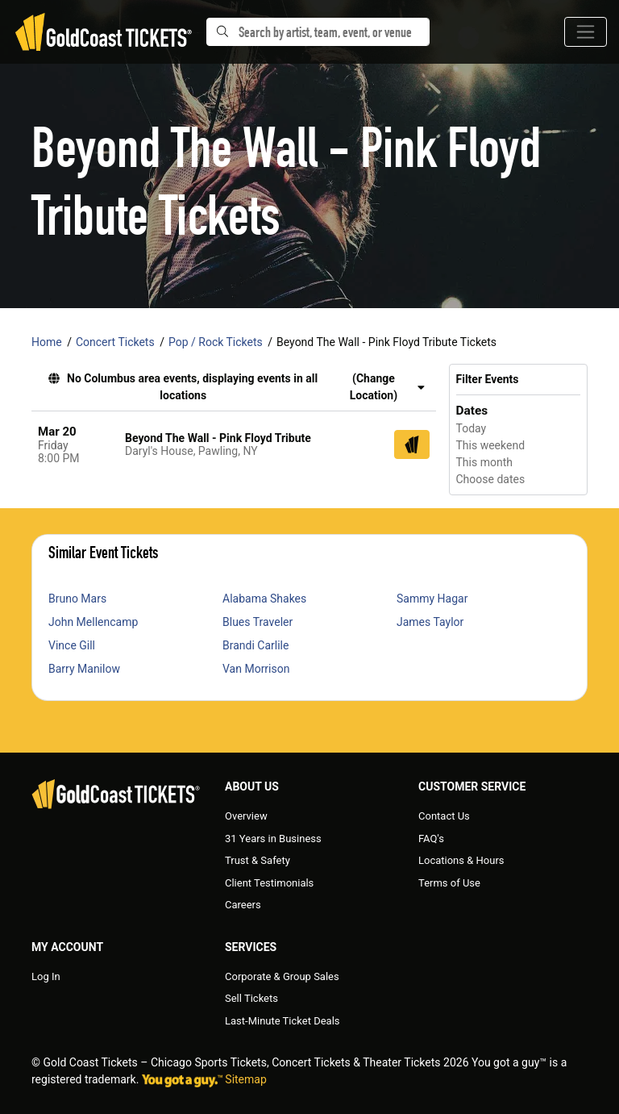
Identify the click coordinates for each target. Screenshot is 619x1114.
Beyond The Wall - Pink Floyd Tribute (218, 438)
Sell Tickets (251, 998)
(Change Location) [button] (387, 387)
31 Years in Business (273, 838)
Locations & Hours (461, 860)
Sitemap (245, 1079)
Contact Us (444, 816)
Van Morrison (255, 668)
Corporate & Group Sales (282, 976)
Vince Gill (71, 645)
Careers (243, 905)
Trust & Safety (257, 860)
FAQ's (431, 838)
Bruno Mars (77, 598)
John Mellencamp (93, 621)
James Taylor (430, 621)
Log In (45, 976)
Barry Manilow (84, 668)
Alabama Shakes (264, 598)
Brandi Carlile (255, 645)
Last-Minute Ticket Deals (282, 1021)
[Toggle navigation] (585, 32)
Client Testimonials (269, 883)
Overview (246, 816)
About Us (252, 786)
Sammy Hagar (432, 598)
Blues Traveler (257, 621)
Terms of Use (449, 883)
